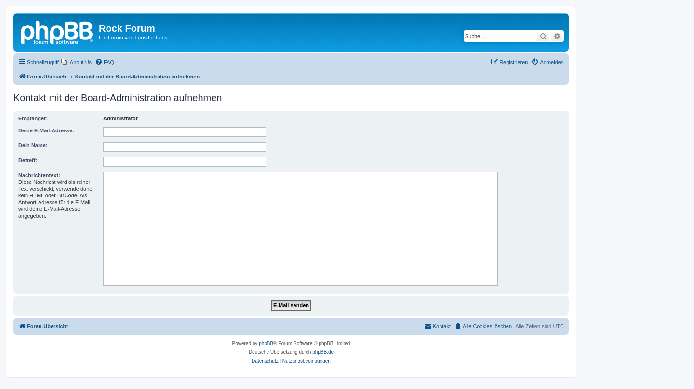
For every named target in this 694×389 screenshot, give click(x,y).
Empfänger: (33, 118)
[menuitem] (76, 62)
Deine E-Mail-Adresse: (46, 130)
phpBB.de (323, 352)
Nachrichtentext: (39, 175)
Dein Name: (33, 145)
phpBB (266, 343)
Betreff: (27, 160)
